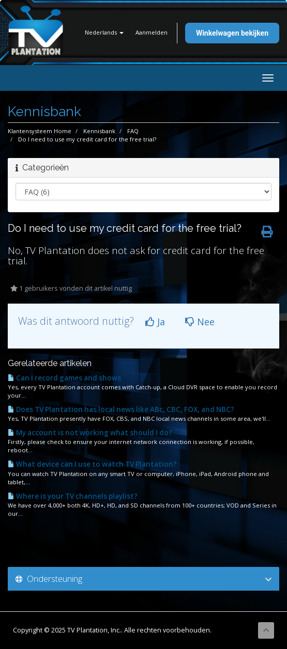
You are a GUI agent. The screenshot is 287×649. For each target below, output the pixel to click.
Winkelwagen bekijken (232, 33)
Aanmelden (151, 32)
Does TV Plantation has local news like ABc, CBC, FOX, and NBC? (121, 409)
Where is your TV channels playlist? (73, 496)
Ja (155, 321)
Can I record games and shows (64, 378)
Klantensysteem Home (39, 131)
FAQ (133, 131)
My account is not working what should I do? (90, 432)
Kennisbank (99, 131)
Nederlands (104, 32)
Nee (200, 321)
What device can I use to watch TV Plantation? (92, 464)
